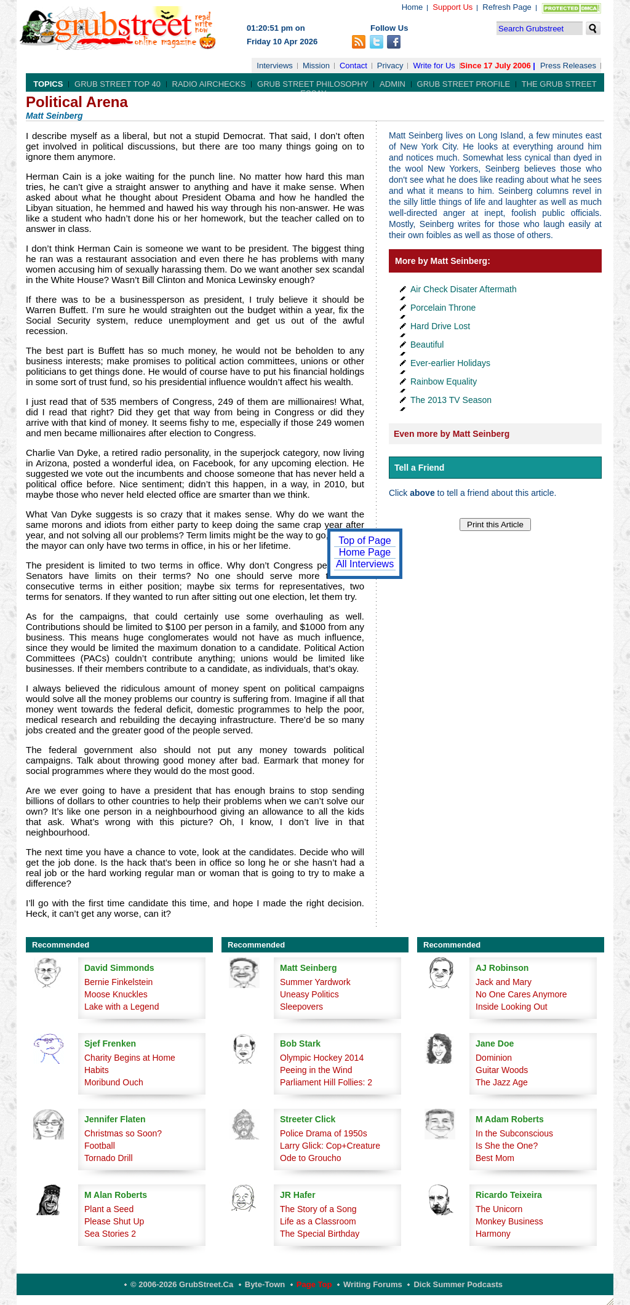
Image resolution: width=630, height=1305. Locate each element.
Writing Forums (372, 1284)
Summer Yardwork (315, 982)
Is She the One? (507, 1146)
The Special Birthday (319, 1234)
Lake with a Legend (121, 1007)
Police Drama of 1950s (323, 1133)
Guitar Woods (502, 1070)
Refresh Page (507, 7)
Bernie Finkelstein (118, 982)
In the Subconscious (514, 1133)
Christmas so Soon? (123, 1133)
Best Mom (495, 1158)
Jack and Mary (504, 982)
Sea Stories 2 (110, 1234)
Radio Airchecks (209, 84)
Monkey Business (509, 1221)
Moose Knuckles (116, 994)
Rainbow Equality (443, 381)
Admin (392, 84)
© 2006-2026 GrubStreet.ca (181, 1284)
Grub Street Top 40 (117, 84)
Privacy (390, 65)
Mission (316, 65)
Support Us (452, 7)
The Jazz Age (502, 1082)
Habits (96, 1070)
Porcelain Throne (443, 308)
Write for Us (434, 65)
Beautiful (427, 344)
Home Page (365, 552)
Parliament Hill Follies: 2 (326, 1082)
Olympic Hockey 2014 (322, 1058)
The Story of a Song (318, 1209)
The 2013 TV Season (451, 400)
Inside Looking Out (512, 1007)
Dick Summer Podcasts (458, 1284)
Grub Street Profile (463, 84)
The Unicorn (499, 1209)
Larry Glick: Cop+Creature (330, 1146)
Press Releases (568, 65)
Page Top (314, 1284)
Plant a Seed (109, 1209)
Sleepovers (301, 1007)
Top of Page (364, 540)
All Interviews (365, 564)
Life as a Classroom (318, 1221)
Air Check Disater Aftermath (463, 289)
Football (99, 1146)
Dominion (494, 1058)
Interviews (275, 65)
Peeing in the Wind (316, 1070)
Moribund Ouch (113, 1082)
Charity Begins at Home (129, 1058)
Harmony (493, 1234)
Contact (353, 65)
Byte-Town (265, 1284)
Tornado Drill (108, 1158)
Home (412, 7)
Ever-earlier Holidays (450, 363)
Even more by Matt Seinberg (451, 434)
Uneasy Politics (309, 994)
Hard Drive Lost (440, 326)
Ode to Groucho (310, 1158)
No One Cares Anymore (521, 994)
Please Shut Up (114, 1221)
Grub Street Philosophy (312, 84)
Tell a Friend (419, 468)
